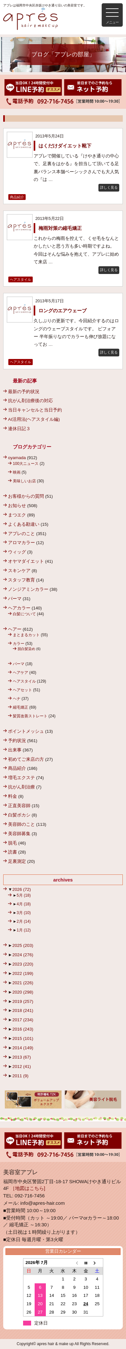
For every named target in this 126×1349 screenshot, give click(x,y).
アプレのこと (21, 533)
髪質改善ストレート (30, 716)
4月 (24, 904)
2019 (22, 1001)
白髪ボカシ (19, 815)
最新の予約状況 (23, 391)
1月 (24, 930)
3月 (24, 912)
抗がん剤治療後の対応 (30, 400)
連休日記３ (19, 428)
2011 (20, 1075)
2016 (22, 1029)
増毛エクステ (21, 777)
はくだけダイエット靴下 (67, 145)
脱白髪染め (26, 649)
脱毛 (12, 843)
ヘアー (14, 629)
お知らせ (17, 505)
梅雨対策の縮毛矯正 (60, 228)
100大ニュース (25, 463)
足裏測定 (17, 861)
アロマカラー (21, 542)
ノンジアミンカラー (28, 589)
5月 (24, 895)
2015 (22, 1038)
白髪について (24, 614)
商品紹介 (17, 197)
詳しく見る (109, 187)
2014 (22, 1047)
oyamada (17, 457)
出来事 (14, 750)
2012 (21, 1066)
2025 (22, 945)
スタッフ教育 (21, 580)
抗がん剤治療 (21, 787)
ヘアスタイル (20, 279)
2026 (21, 889)
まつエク (17, 515)
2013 (21, 1057)
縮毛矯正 (20, 707)
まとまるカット (26, 635)
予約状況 (17, 740)
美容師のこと (21, 824)
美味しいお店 (24, 481)
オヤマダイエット (26, 561)
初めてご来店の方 (26, 759)
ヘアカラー (19, 608)
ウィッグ (17, 552)
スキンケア (19, 570)
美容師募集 (19, 833)
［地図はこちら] (27, 1188)
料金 (12, 796)
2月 (24, 921)
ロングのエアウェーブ (62, 310)
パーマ (14, 598)
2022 (22, 973)
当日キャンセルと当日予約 (35, 410)
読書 (12, 852)
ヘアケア (20, 672)
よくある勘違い (23, 524)
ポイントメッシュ (26, 731)
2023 (22, 964)
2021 (22, 982)
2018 (22, 1010)
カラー (18, 643)
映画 (17, 472)
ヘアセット (22, 690)
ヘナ (17, 698)
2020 (22, 992)
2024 (22, 954)
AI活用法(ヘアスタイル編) (34, 419)
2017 (22, 1019)
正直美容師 (19, 805)
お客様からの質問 (26, 496)
